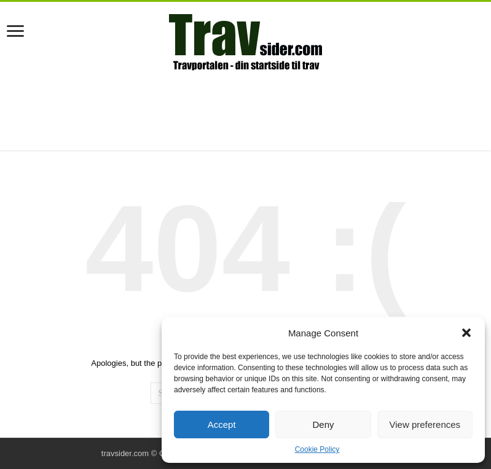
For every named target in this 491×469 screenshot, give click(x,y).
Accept (222, 424)
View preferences (425, 424)
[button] (466, 333)
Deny (323, 424)
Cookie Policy (317, 449)
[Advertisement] (245, 110)
